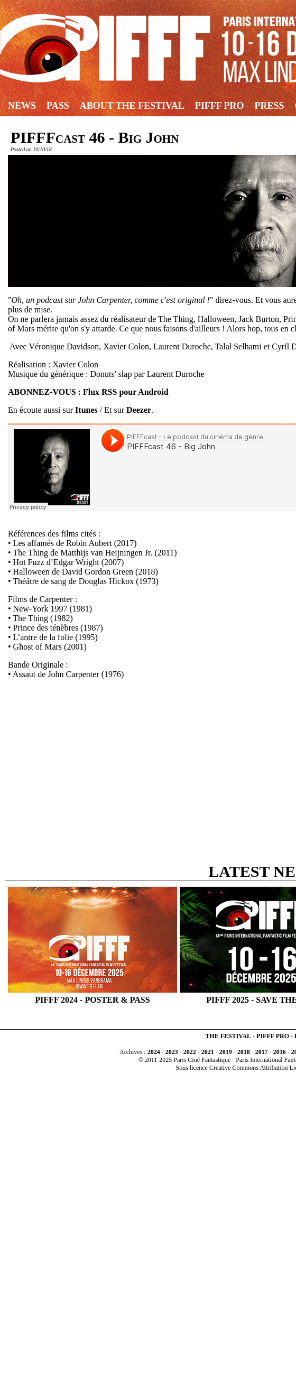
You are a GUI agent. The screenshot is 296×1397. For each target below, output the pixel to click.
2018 (243, 1052)
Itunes (86, 409)
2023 (171, 1052)
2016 (279, 1052)
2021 (207, 1052)
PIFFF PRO (272, 1036)
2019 (225, 1052)
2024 (153, 1052)
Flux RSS (100, 391)
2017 (261, 1052)
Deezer (138, 409)
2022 (189, 1052)
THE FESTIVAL (228, 1036)
